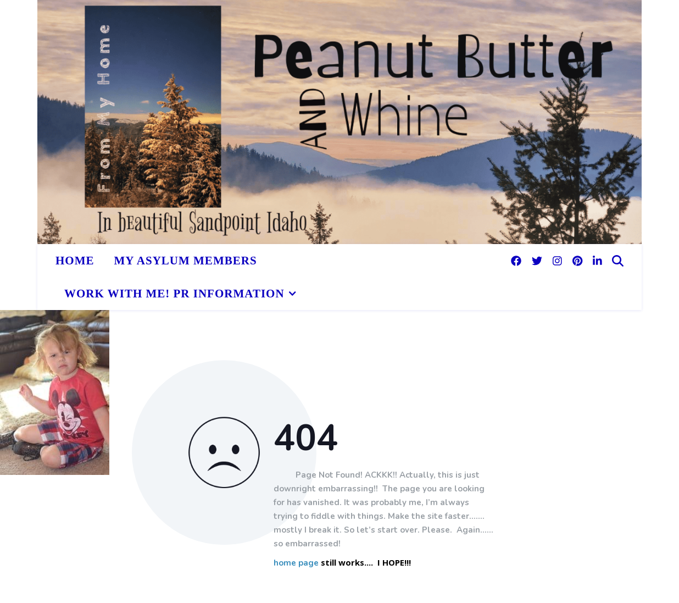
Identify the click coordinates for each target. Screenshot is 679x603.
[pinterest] (578, 260)
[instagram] (559, 260)
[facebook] (517, 260)
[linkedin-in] (597, 260)
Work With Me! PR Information (174, 293)
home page (296, 563)
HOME (74, 260)
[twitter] (538, 260)
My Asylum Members (185, 260)
